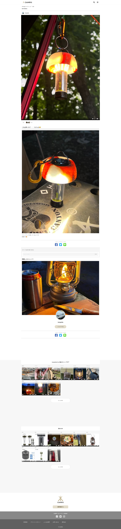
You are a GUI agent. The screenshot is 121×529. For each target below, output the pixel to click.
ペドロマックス (76, 367)
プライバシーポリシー (36, 522)
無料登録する (60, 506)
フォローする (60, 326)
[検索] (94, 2)
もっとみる (60, 400)
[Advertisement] (60, 349)
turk (87, 367)
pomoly (62, 367)
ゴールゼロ (36, 449)
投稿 (96, 254)
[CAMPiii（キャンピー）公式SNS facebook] (57, 516)
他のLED (60, 428)
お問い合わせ (56, 522)
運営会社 (64, 522)
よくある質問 (47, 522)
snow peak (36, 367)
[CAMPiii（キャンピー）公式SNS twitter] (60, 516)
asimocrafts (49, 449)
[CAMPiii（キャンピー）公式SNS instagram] (64, 516)
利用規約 (25, 522)
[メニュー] (97, 2)
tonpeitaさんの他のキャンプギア (60, 362)
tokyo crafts (24, 367)
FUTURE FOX (50, 367)
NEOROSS (23, 449)
